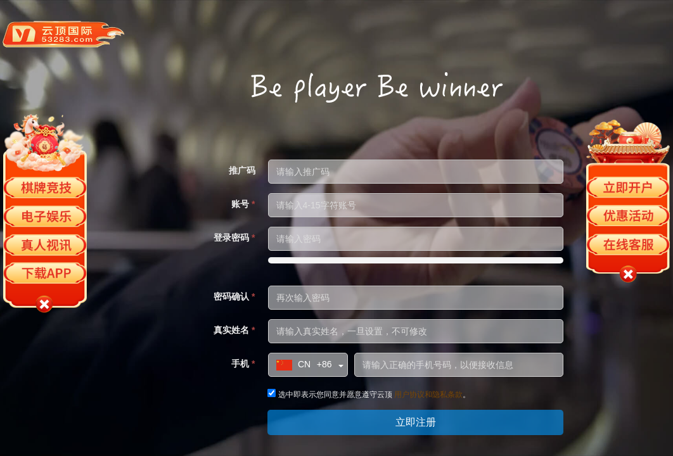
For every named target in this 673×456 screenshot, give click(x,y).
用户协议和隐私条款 (428, 394)
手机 (243, 363)
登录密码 (234, 237)
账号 (243, 204)
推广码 (242, 170)
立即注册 (415, 422)
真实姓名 (234, 330)
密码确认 (234, 296)
